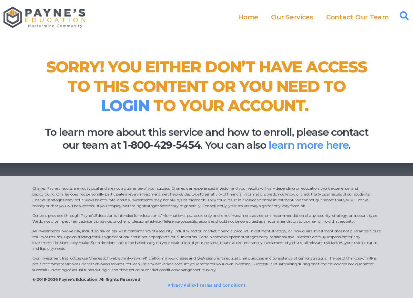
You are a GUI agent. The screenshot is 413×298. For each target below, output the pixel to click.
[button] (404, 16)
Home (248, 17)
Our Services (292, 17)
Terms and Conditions (222, 285)
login (125, 105)
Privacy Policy (181, 285)
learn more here (308, 145)
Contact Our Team (357, 17)
